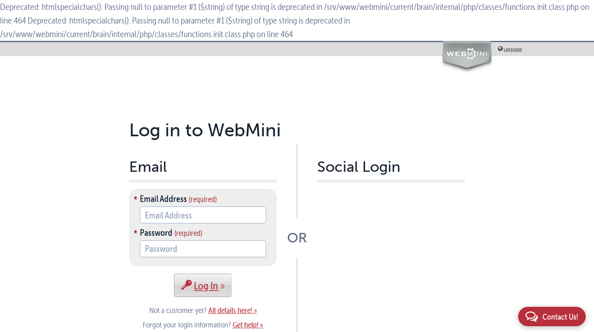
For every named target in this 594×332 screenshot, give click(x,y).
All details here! (230, 310)
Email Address (163, 198)
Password (156, 232)
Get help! (245, 325)
